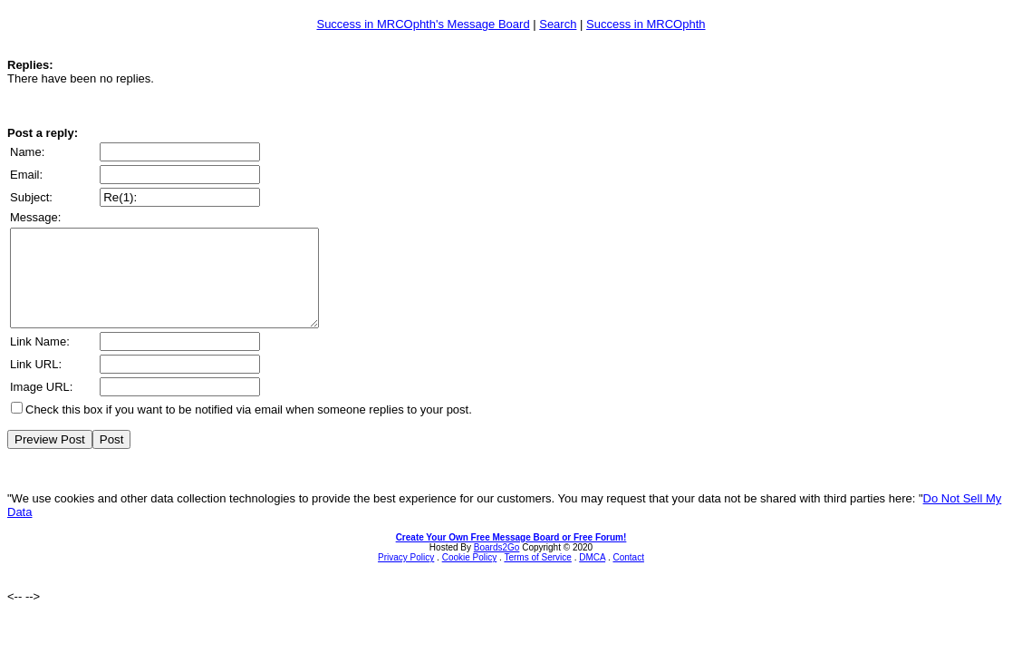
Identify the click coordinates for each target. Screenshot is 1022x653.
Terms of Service (537, 576)
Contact (627, 576)
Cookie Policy (469, 576)
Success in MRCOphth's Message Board (422, 24)
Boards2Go (497, 566)
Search (557, 24)
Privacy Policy (406, 576)
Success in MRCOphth (646, 24)
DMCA (592, 576)
